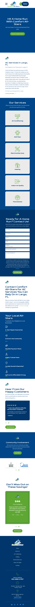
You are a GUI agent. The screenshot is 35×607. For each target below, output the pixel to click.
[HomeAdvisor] (20, 604)
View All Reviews (11, 427)
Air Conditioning (17, 554)
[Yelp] (14, 604)
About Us (17, 551)
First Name (8, 229)
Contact (17, 565)
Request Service (25, 4)
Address (7, 245)
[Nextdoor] (23, 604)
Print (22, 515)
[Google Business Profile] (11, 604)
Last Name (8, 233)
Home (17, 548)
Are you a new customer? (11, 249)
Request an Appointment (17, 34)
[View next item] (8, 423)
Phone (7, 237)
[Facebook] (17, 604)
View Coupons (17, 531)
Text (13, 515)
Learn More (17, 453)
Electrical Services (17, 560)
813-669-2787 (18, 579)
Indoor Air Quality (17, 562)
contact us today (23, 306)
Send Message (17, 272)
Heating (17, 557)
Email (7, 241)
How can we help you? (10, 253)
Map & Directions (17, 598)
